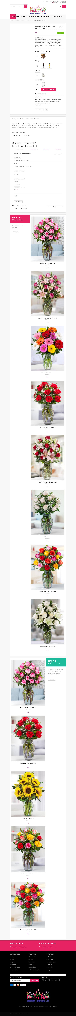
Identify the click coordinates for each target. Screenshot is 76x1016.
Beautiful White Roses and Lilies (47, 646)
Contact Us (50, 967)
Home (11, 20)
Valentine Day (56, 101)
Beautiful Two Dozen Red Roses (28, 763)
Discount (31, 964)
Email (16, 195)
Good (60, 154)
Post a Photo (58, 149)
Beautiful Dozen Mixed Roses (28, 874)
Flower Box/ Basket (56, 99)
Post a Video (46, 149)
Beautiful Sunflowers (28, 818)
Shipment (13, 964)
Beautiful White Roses (47, 537)
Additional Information (34, 970)
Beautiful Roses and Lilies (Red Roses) (47, 482)
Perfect (61, 154)
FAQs (12, 959)
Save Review (18, 201)
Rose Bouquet (49, 101)
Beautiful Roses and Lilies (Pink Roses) (47, 318)
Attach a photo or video (19, 171)
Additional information (26, 118)
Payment (13, 962)
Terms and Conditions (16, 967)
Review (16, 163)
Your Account (32, 956)
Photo (14, 174)
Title (17, 157)
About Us (50, 964)
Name (16, 189)
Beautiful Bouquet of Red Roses (47, 427)
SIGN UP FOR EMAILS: (16, 977)
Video (17, 174)
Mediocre (56, 154)
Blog (12, 956)
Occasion (17, 20)
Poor (55, 154)
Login (59, 2)
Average (58, 154)
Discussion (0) (38, 118)
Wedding (48, 103)
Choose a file (17, 184)
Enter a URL (19, 179)
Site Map (49, 956)
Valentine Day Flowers (40, 103)
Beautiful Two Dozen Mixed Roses (47, 591)
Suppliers (50, 970)
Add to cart (49, 89)
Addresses (31, 962)
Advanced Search (52, 962)
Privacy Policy (14, 970)
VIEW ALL (16, 231)
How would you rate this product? (22, 153)
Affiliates (31, 959)
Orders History (32, 967)
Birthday (43, 99)
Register (64, 2)
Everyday (23, 20)
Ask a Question (33, 149)
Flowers (39, 104)
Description (15, 118)
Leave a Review (19, 149)
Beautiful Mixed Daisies (47, 372)
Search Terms (51, 959)
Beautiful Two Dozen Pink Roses (47, 263)
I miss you (42, 101)
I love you (29, 20)
